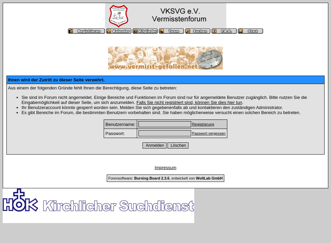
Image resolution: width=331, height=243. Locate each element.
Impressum (165, 167)
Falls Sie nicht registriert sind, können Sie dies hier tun (189, 102)
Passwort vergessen (209, 133)
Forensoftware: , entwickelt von (165, 178)
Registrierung (203, 124)
